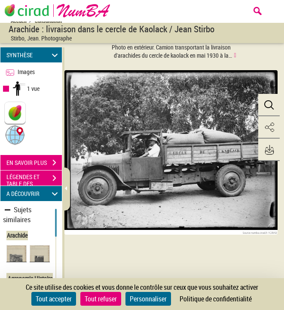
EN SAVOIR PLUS (34, 163)
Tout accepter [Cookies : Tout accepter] (54, 299)
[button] (15, 134)
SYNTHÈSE (33, 54)
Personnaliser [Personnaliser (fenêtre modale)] (148, 299)
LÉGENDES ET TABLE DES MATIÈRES (34, 179)
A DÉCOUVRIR (33, 193)
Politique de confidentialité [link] (216, 299)
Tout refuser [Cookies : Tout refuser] (101, 299)
